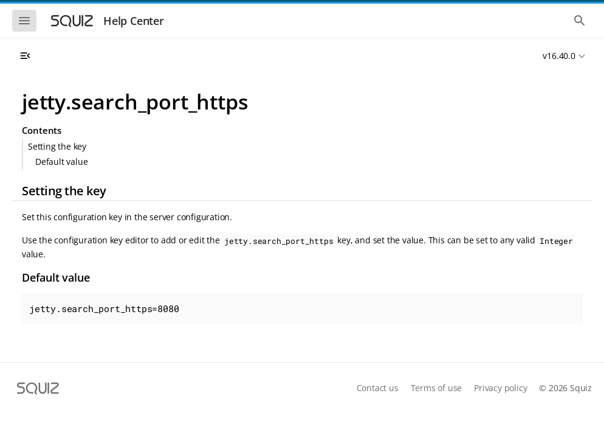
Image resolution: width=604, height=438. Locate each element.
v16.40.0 (559, 55)
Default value (61, 161)
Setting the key (57, 146)
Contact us (378, 388)
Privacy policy (500, 388)
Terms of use (436, 388)
